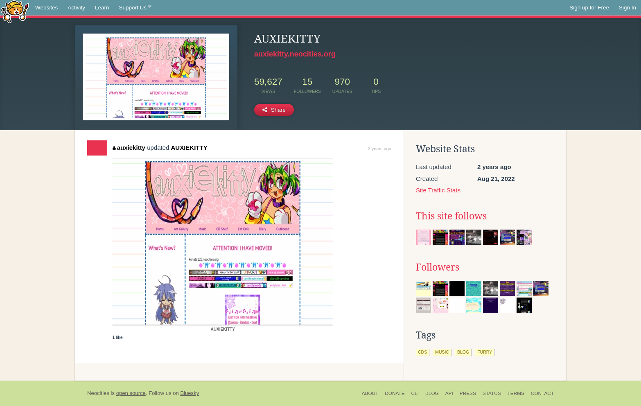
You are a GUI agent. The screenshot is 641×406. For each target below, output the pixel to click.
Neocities (98, 393)
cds (422, 352)
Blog (432, 393)
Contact (542, 393)
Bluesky (189, 393)
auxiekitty (129, 147)
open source (131, 393)
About (370, 393)
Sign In (627, 8)
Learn (102, 8)
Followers (437, 267)
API (449, 393)
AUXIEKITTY (189, 147)
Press (468, 393)
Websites (46, 8)
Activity (76, 8)
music (442, 352)
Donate (394, 393)
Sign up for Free (589, 8)
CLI (415, 393)
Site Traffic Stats (438, 190)
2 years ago (379, 148)
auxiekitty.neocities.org (295, 54)
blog (463, 352)
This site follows (451, 216)
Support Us (135, 8)
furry (484, 352)
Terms (516, 393)
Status (492, 393)
